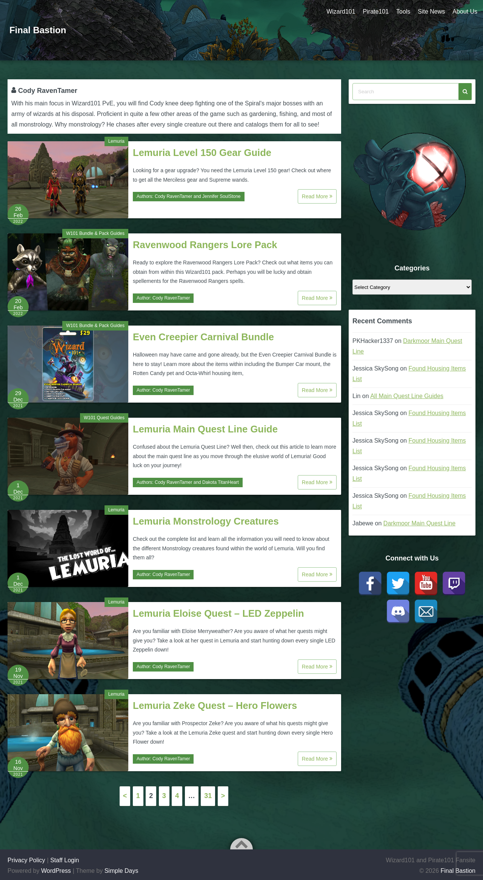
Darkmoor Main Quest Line (419, 523)
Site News (431, 11)
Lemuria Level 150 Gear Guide (202, 152)
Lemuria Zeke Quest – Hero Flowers (215, 705)
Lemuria (116, 141)
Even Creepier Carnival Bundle (203, 337)
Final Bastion (37, 30)
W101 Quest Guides (104, 417)
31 (208, 796)
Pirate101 (376, 11)
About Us (464, 11)
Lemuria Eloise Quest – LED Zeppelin (218, 613)
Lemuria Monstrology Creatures (206, 521)
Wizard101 (340, 11)
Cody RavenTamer (173, 196)
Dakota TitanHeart (220, 482)
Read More (317, 196)
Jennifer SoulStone (221, 196)
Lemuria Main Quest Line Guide (205, 429)
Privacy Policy (26, 860)
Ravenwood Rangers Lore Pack (205, 244)
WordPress (56, 871)
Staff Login (64, 860)
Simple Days (121, 871)
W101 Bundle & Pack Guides (95, 233)
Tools (403, 11)
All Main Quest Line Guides (406, 396)
